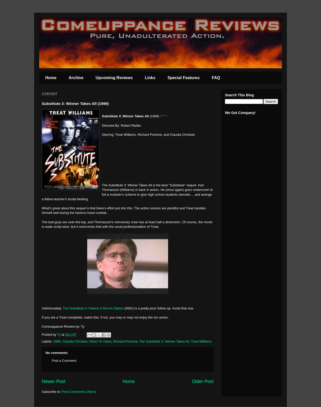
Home (50, 78)
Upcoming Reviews (114, 78)
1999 (57, 341)
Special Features (184, 78)
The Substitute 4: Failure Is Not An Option (93, 308)
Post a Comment (64, 361)
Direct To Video (100, 341)
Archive (75, 78)
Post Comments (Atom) (79, 392)
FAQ (216, 78)
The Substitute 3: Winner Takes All (164, 341)
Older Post (203, 381)
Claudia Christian (74, 341)
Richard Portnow (125, 341)
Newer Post (53, 381)
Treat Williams (201, 341)
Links (150, 78)
